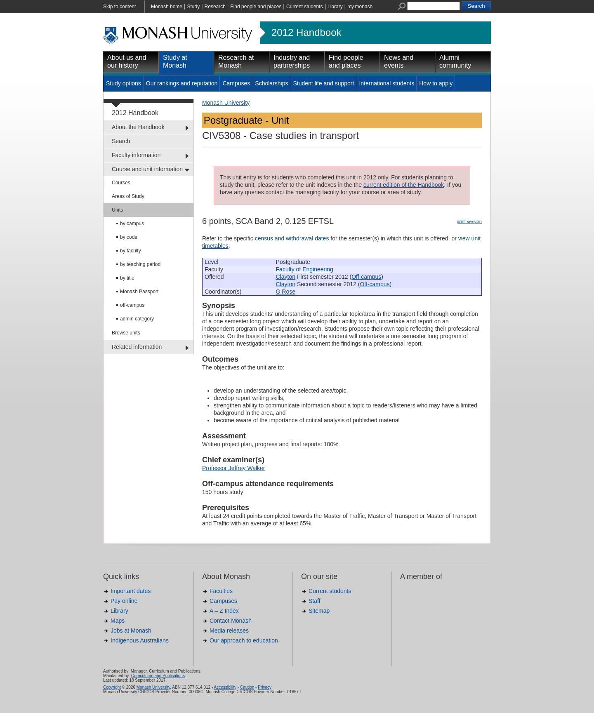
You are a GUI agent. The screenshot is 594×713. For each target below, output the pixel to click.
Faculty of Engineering (304, 269)
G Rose (285, 291)
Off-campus (366, 276)
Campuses (236, 83)
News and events (398, 61)
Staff (315, 601)
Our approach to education (244, 640)
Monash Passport (139, 291)
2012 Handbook (306, 32)
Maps (118, 620)
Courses (121, 183)
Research (215, 6)
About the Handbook (138, 127)
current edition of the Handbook (403, 184)
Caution (247, 687)
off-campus (132, 305)
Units (117, 210)
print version (469, 221)
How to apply (436, 83)
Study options (123, 83)
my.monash (359, 6)
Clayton (285, 276)
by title (127, 278)
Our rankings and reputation (182, 83)
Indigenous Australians (140, 640)
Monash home (166, 6)
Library (335, 6)
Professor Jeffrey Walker (233, 468)
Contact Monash (231, 620)
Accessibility (225, 687)
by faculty (130, 251)
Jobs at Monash (131, 630)
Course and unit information (147, 169)
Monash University (226, 102)
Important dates (131, 591)
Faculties (221, 591)
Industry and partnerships (291, 61)
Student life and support (323, 83)
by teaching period (140, 264)
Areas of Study (128, 196)
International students (386, 83)
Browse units (126, 333)
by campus (132, 223)
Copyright (112, 687)
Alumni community (455, 61)
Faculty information (136, 155)
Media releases (229, 630)
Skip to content (119, 6)
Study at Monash (175, 61)
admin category (137, 319)
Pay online (124, 601)
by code (128, 237)
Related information (137, 347)
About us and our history (126, 61)
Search (121, 141)
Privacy (264, 687)
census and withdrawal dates (292, 238)
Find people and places (255, 6)
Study (193, 6)
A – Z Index (224, 610)
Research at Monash (236, 61)
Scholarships (271, 83)
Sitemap (319, 610)
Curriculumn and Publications (158, 675)
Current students (304, 6)
